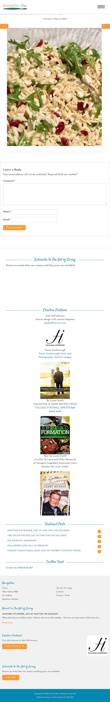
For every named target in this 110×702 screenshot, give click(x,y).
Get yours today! (60, 466)
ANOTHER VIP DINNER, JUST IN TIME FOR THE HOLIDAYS (38, 531)
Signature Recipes (10, 599)
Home (5, 588)
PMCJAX (69, 697)
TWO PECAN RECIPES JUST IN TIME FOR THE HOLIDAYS (37, 536)
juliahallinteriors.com (55, 323)
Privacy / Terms (63, 595)
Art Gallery (7, 595)
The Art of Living (64, 588)
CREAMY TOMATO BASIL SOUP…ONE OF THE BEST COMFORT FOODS (44, 551)
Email (7, 219)
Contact (60, 592)
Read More (7, 623)
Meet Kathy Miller (10, 592)
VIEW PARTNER (14, 646)
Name (7, 212)
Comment (9, 181)
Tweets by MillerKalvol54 (19, 568)
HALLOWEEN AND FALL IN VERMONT (27, 546)
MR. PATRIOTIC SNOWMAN (21, 541)
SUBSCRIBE (10, 677)
